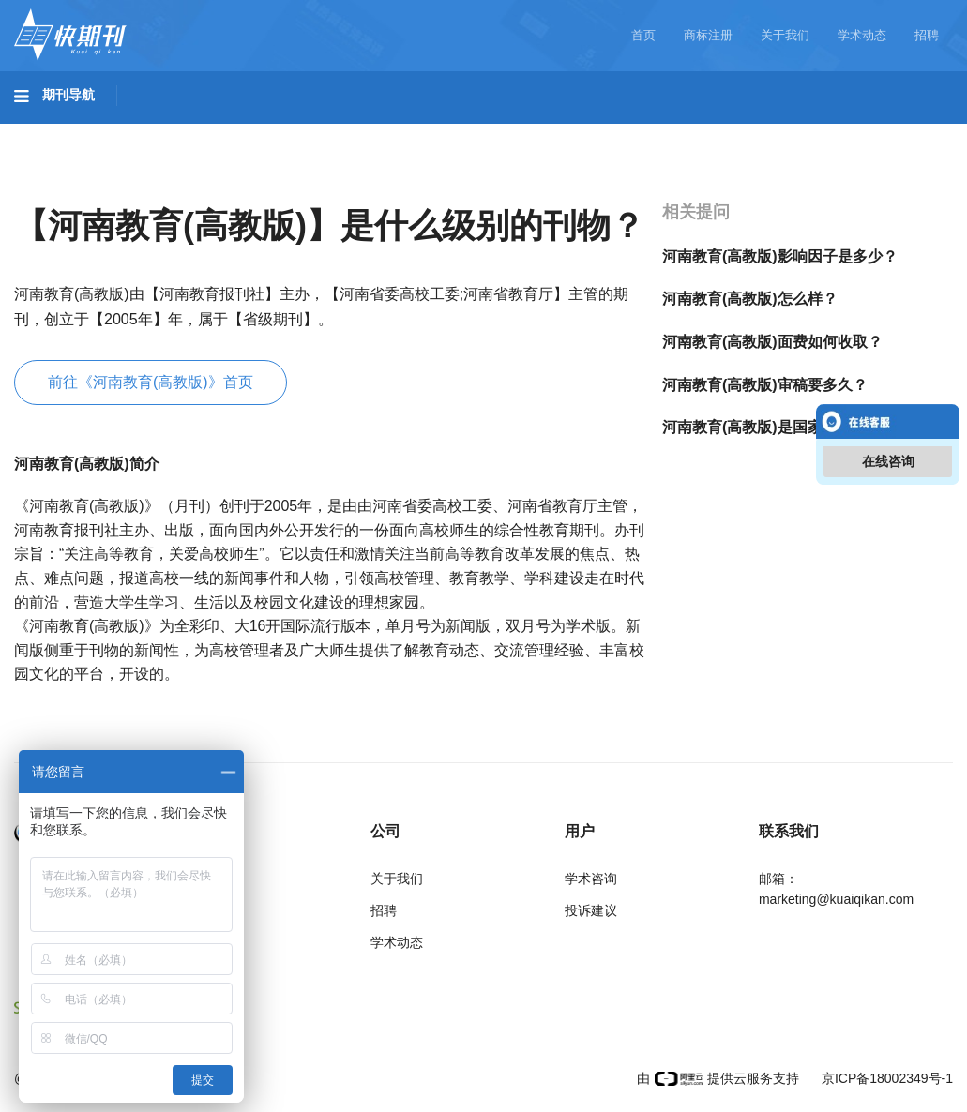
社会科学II (859, 132)
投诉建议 (591, 910)
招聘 (926, 35)
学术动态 (862, 35)
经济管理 (62, 184)
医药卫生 (456, 132)
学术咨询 (591, 878)
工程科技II (261, 132)
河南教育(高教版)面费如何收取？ (772, 342)
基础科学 (62, 132)
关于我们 (785, 35)
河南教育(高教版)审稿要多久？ (765, 385)
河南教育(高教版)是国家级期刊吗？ (780, 427)
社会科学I (758, 132)
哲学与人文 (654, 132)
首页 (643, 35)
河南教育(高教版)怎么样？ (750, 299)
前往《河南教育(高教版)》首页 (150, 382)
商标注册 (708, 35)
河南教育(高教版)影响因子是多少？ (780, 256)
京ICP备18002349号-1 (885, 1078)
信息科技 (551, 132)
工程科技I (159, 132)
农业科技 (360, 132)
